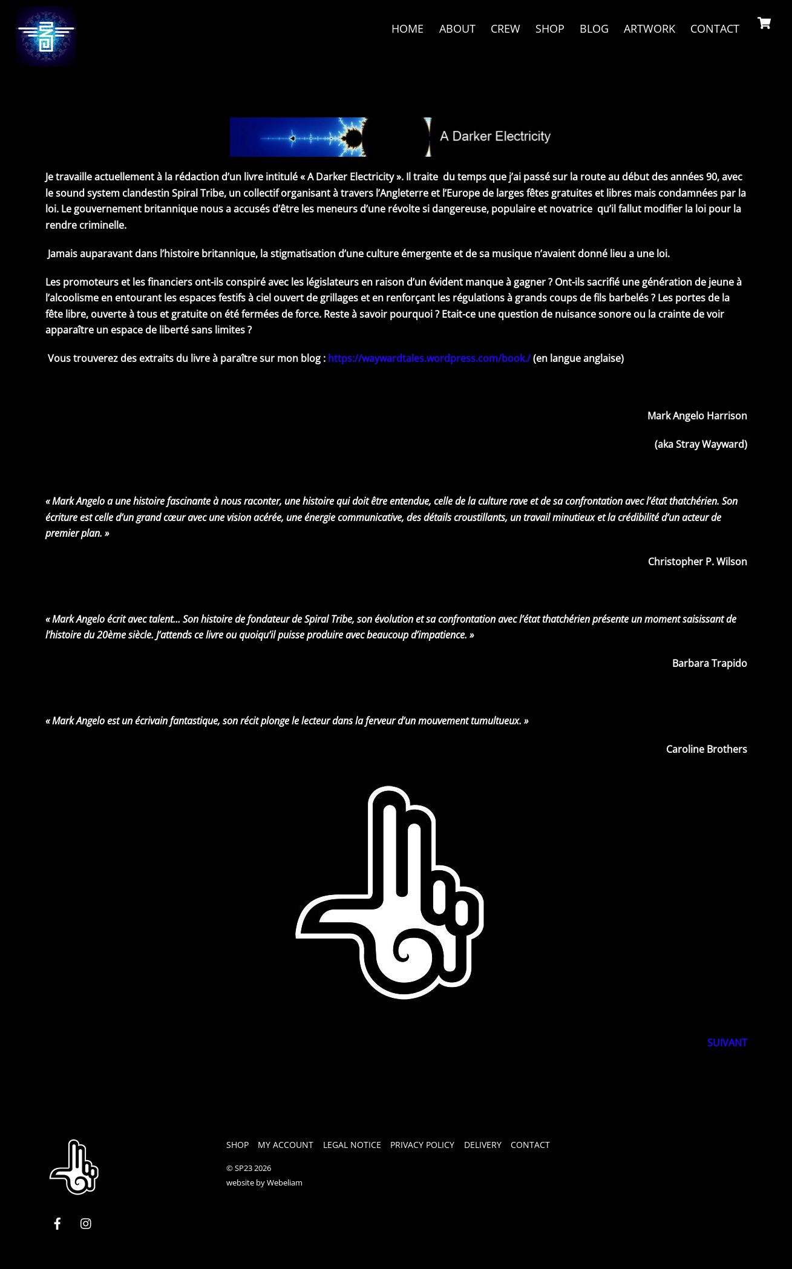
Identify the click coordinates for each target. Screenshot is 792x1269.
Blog (592, 28)
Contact (713, 28)
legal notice (352, 1144)
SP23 (243, 1168)
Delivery (483, 1144)
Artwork (648, 28)
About (456, 28)
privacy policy (422, 1144)
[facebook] (57, 1222)
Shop (548, 28)
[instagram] (86, 1222)
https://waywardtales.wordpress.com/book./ (429, 359)
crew (504, 28)
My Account (285, 1144)
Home (407, 28)
